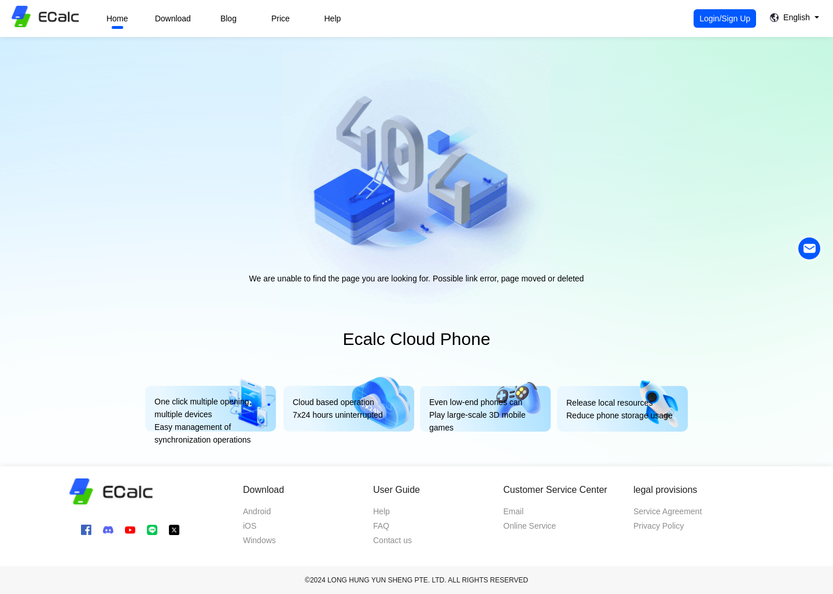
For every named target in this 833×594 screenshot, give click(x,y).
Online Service (529, 525)
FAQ (381, 525)
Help (333, 18)
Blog (228, 18)
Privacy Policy (658, 525)
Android (257, 511)
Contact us (392, 540)
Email (513, 511)
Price (280, 18)
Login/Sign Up (724, 18)
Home (117, 18)
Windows (259, 540)
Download (173, 18)
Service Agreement (667, 511)
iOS (249, 525)
